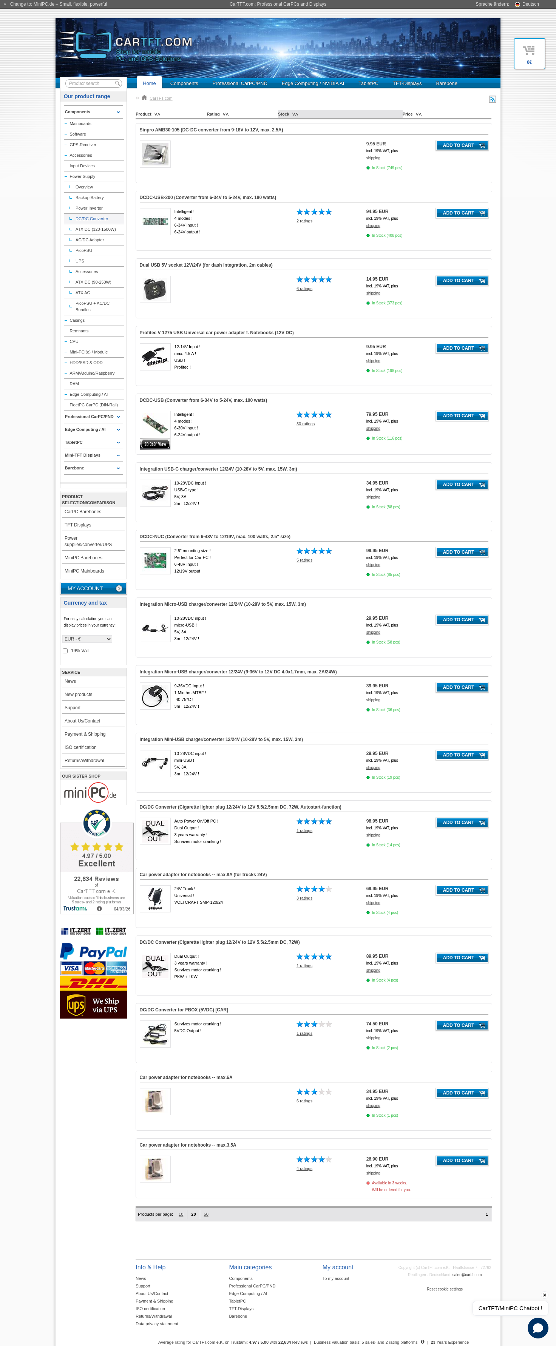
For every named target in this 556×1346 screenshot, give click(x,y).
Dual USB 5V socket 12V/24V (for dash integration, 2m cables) (206, 265)
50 (206, 1214)
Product (143, 114)
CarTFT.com (157, 98)
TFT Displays (78, 525)
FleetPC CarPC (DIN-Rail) (94, 405)
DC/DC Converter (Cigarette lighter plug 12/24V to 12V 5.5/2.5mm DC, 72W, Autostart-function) (240, 807)
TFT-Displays (407, 83)
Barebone (446, 83)
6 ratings (304, 288)
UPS (80, 261)
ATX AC (83, 292)
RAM (74, 383)
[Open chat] (538, 1328)
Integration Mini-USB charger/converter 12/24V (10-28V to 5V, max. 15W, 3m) (221, 739)
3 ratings (304, 898)
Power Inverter (89, 208)
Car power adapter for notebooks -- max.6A (186, 1077)
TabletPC (368, 83)
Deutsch (530, 4)
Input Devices (82, 166)
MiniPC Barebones (83, 557)
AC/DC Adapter (90, 240)
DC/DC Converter (92, 218)
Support (72, 707)
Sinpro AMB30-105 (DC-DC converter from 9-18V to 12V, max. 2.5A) (211, 130)
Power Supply (82, 176)
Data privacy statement (157, 1323)
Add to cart (458, 145)
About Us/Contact (82, 721)
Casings (77, 320)
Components (184, 83)
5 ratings (304, 560)
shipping (373, 158)
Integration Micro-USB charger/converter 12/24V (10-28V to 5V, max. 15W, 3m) (223, 604)
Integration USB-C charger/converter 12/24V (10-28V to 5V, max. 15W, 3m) (218, 469)
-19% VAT (76, 651)
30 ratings (306, 423)
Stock (283, 114)
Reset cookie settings (445, 1289)
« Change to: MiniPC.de (55, 4)
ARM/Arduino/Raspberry (92, 373)
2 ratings (304, 221)
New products (78, 694)
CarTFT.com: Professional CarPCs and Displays (278, 4)
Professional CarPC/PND (240, 83)
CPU (74, 341)
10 (181, 1214)
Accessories (81, 155)
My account (85, 588)
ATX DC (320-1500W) (96, 229)
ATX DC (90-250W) (93, 282)
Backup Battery (90, 197)
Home (149, 83)
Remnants (79, 331)
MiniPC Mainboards (84, 571)
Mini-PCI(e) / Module (89, 352)
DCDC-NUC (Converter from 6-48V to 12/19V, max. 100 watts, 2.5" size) (215, 536)
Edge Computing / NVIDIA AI (313, 83)
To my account (336, 1278)
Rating (213, 114)
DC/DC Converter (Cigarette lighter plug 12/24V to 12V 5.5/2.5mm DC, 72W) (220, 942)
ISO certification (81, 747)
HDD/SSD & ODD (86, 362)
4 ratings (304, 1168)
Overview (84, 187)
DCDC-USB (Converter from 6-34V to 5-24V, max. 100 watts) (203, 400)
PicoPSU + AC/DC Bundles (93, 306)
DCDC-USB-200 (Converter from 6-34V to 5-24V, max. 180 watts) (208, 197)
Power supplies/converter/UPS (88, 541)
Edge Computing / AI (89, 394)
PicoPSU (84, 250)
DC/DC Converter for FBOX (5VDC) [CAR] (184, 1010)
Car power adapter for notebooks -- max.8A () (203, 874)
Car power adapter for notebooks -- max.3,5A (188, 1145)
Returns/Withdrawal (84, 760)
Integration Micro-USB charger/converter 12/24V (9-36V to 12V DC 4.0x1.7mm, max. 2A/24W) (238, 672)
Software (78, 134)
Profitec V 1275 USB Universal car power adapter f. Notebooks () (217, 332)
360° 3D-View (155, 444)
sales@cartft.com (467, 1275)
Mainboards (80, 123)
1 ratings (304, 830)
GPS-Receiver (83, 144)
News (70, 681)
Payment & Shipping (85, 734)
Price (408, 114)
